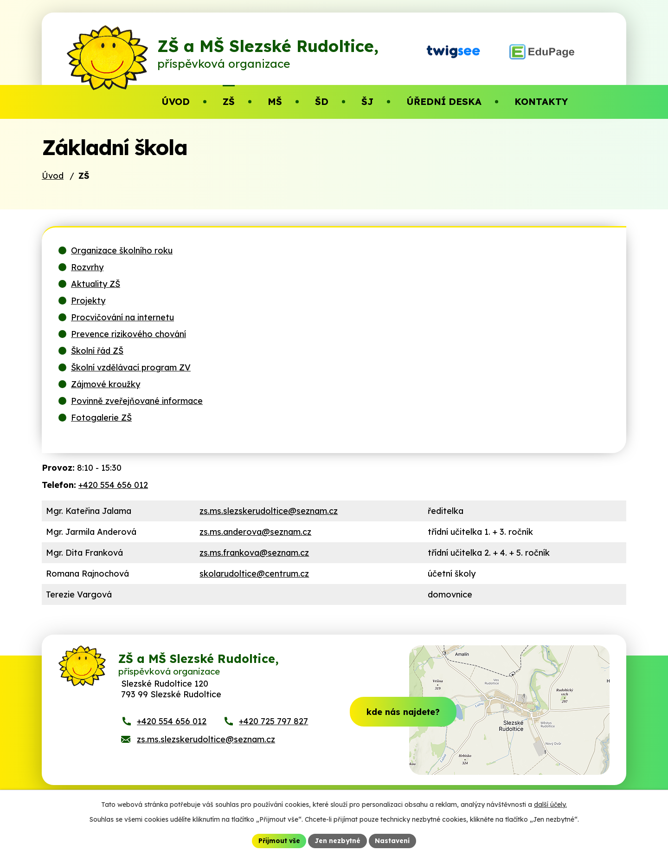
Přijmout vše (279, 840)
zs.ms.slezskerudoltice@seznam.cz (268, 525)
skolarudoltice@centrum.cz (254, 588)
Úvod (53, 190)
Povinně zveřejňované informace (137, 415)
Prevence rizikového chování (128, 348)
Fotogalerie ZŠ (101, 432)
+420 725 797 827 (273, 741)
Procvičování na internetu (122, 331)
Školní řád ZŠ (97, 365)
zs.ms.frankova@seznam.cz (254, 567)
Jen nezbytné (338, 840)
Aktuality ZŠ (95, 298)
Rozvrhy (87, 281)
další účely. (550, 804)
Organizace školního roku (122, 265)
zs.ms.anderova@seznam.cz (255, 546)
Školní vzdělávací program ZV (131, 382)
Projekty (88, 315)
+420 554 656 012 (113, 499)
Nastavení (393, 840)
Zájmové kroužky (105, 398)
